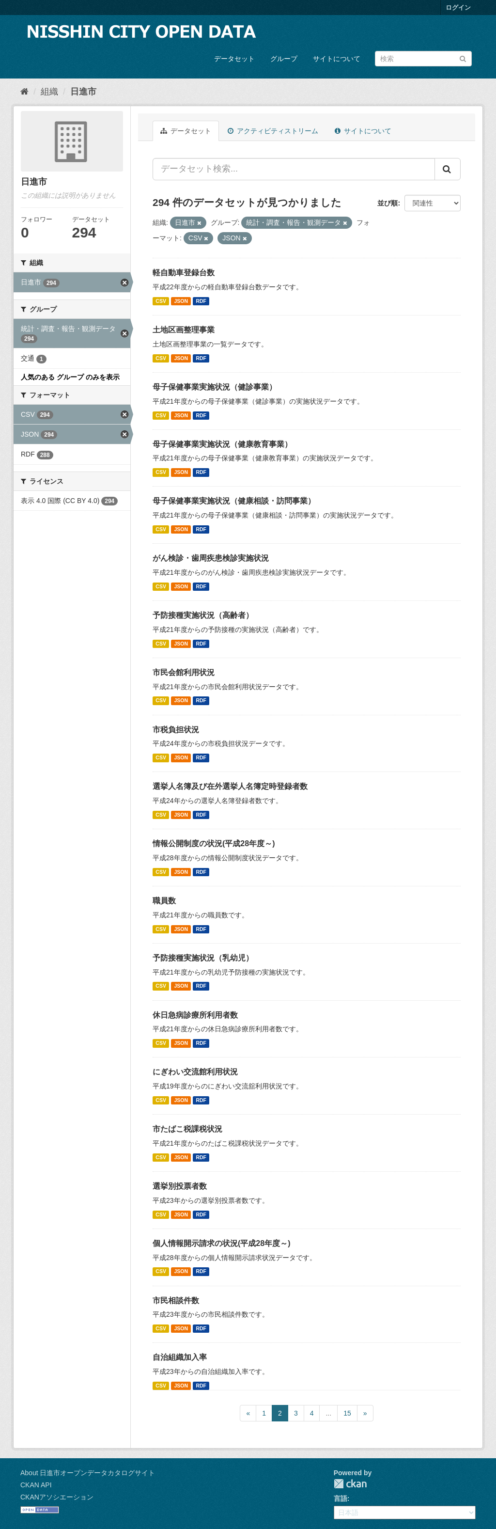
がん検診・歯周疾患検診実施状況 (211, 558)
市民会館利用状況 (184, 672)
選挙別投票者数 (180, 1186)
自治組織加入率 (180, 1357)
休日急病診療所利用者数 (195, 1015)
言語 (340, 1498)
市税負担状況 (176, 729)
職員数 (164, 901)
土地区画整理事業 (184, 330)
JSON (181, 301)
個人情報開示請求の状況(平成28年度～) (221, 1243)
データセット (234, 59)
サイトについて (336, 59)
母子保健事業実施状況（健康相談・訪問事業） (234, 501)
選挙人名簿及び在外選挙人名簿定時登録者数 (230, 786)
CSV (160, 301)
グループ (283, 59)
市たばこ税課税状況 (187, 1129)
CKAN (350, 1484)
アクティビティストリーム (273, 131)
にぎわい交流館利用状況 (195, 1072)
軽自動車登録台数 (184, 272)
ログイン (458, 7)
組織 (49, 91)
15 (347, 1413)
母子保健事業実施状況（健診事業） (215, 387)
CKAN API (36, 1485)
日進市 (83, 91)
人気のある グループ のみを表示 (70, 377)
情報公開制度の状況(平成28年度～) (214, 843)
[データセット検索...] (294, 169)
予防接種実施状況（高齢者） (203, 615)
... (328, 1413)
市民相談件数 (176, 1300)
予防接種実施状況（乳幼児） (203, 958)
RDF (201, 301)
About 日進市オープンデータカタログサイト (87, 1473)
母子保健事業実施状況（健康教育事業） (222, 444)
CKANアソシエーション (56, 1497)
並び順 (387, 203)
